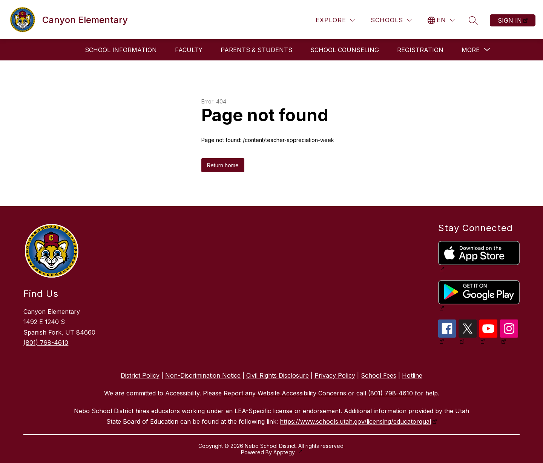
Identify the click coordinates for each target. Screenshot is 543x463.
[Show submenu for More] (471, 49)
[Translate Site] (441, 20)
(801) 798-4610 (45, 342)
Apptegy (284, 452)
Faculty (188, 50)
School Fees (378, 375)
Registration (420, 50)
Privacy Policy (334, 375)
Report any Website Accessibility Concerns (285, 393)
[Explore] (335, 20)
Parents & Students (256, 50)
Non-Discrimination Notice (203, 375)
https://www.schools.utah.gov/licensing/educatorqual (355, 421)
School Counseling (344, 50)
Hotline (412, 375)
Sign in (510, 20)
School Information (121, 50)
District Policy (140, 375)
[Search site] (473, 20)
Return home (223, 165)
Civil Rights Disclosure (277, 375)
